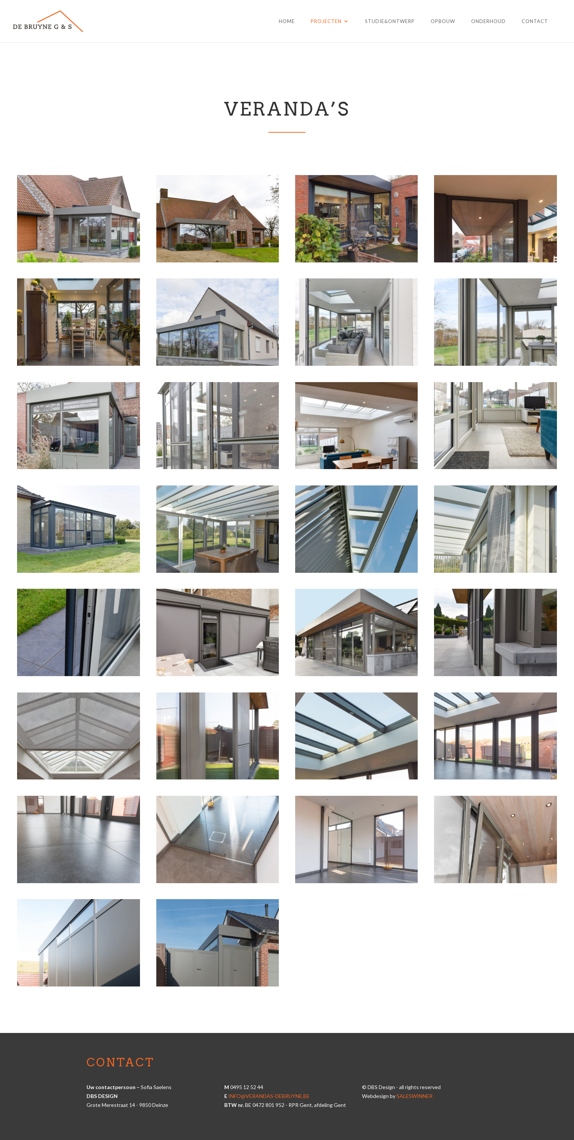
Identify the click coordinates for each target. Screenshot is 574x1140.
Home (287, 21)
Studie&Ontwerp (390, 21)
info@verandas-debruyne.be (269, 1096)
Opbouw (443, 21)
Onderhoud (488, 21)
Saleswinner (415, 1096)
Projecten (326, 21)
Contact (535, 21)
